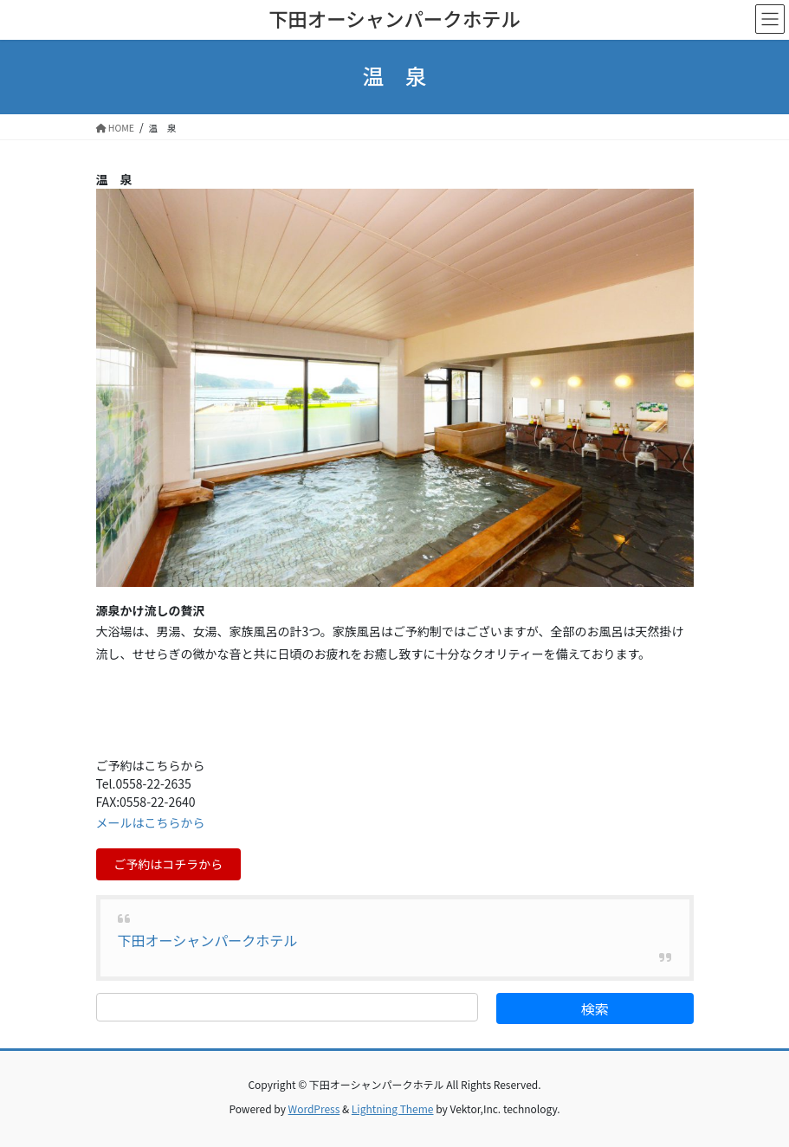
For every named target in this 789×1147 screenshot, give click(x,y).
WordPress (314, 1108)
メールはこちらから (150, 822)
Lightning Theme (393, 1108)
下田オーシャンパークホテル (208, 940)
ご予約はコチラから (168, 864)
